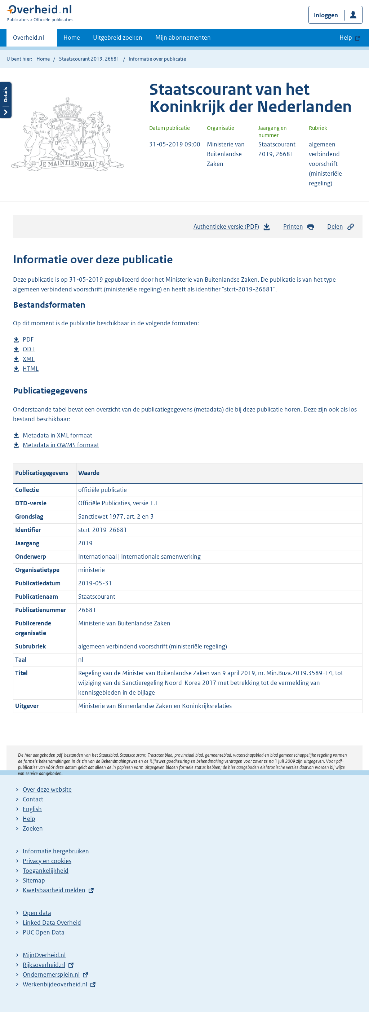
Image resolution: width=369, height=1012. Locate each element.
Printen (299, 227)
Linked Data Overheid (52, 923)
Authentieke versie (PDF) (232, 228)
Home (71, 37)
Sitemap (34, 880)
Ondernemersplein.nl (51, 974)
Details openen (6, 100)
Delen (341, 227)
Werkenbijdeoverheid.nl (55, 984)
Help (29, 819)
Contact (33, 799)
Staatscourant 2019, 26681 (89, 59)
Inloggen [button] (326, 15)
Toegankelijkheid (45, 871)
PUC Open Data (44, 932)
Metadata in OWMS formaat (61, 445)
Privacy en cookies (47, 861)
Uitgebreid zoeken (117, 37)
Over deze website (47, 789)
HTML (31, 369)
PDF (28, 339)
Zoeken (33, 828)
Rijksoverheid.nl (44, 965)
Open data (37, 913)
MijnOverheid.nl (44, 955)
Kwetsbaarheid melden (54, 890)
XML (29, 359)
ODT (29, 349)
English (32, 809)
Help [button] (345, 37)
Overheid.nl (28, 40)
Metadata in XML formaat (57, 435)
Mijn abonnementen (183, 37)
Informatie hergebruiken (56, 851)
